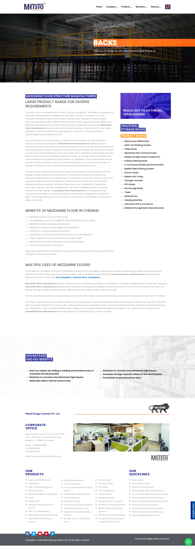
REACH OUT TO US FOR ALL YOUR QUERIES (142, 116)
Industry (156, 6)
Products (126, 6)
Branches (141, 6)
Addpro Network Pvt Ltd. (158, 542)
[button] (188, 542)
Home (99, 6)
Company (111, 6)
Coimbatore (94, 280)
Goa (58, 280)
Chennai (76, 280)
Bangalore (66, 280)
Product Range (112, 139)
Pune (84, 280)
